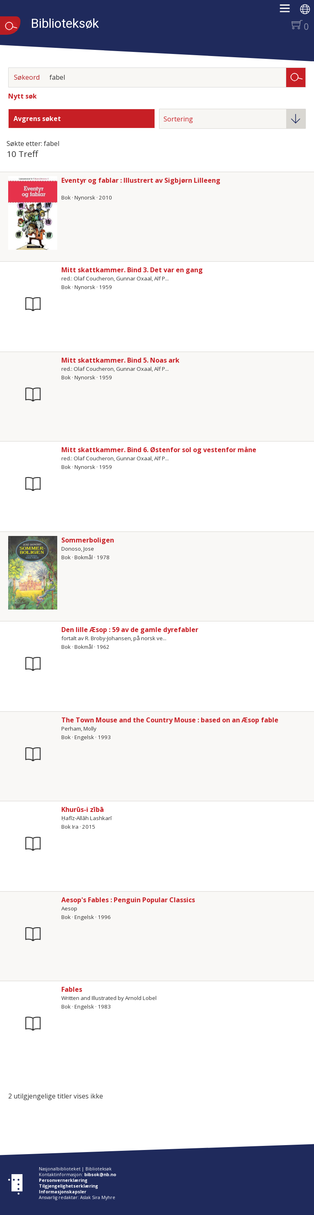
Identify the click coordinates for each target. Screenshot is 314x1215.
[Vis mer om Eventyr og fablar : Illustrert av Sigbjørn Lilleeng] (32, 213)
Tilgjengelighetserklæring (68, 1186)
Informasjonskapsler (62, 1192)
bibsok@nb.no (100, 1174)
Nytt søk (22, 96)
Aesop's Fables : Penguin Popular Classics (128, 899)
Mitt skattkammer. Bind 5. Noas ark (120, 360)
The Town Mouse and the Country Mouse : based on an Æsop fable (169, 719)
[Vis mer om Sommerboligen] (32, 573)
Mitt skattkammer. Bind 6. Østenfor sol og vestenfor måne (158, 449)
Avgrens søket (37, 118)
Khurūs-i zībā (82, 809)
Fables (71, 989)
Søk (296, 76)
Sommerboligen (87, 540)
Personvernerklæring (63, 1180)
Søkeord (27, 77)
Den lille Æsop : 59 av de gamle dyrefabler (129, 629)
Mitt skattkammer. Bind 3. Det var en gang (132, 269)
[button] (288, 11)
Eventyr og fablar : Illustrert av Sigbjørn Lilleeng (140, 180)
